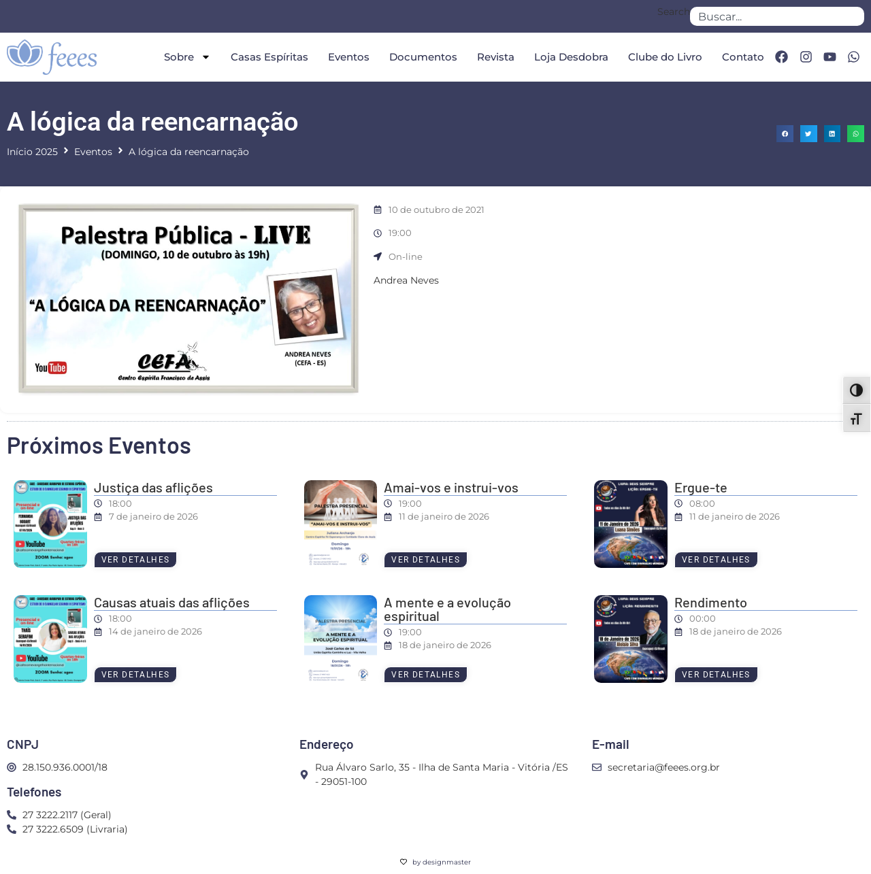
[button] (784, 133)
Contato (743, 56)
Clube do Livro (665, 56)
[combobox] (777, 16)
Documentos (423, 56)
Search (673, 12)
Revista (495, 56)
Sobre (187, 57)
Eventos (348, 56)
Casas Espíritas (269, 56)
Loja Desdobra (571, 56)
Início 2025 (32, 152)
